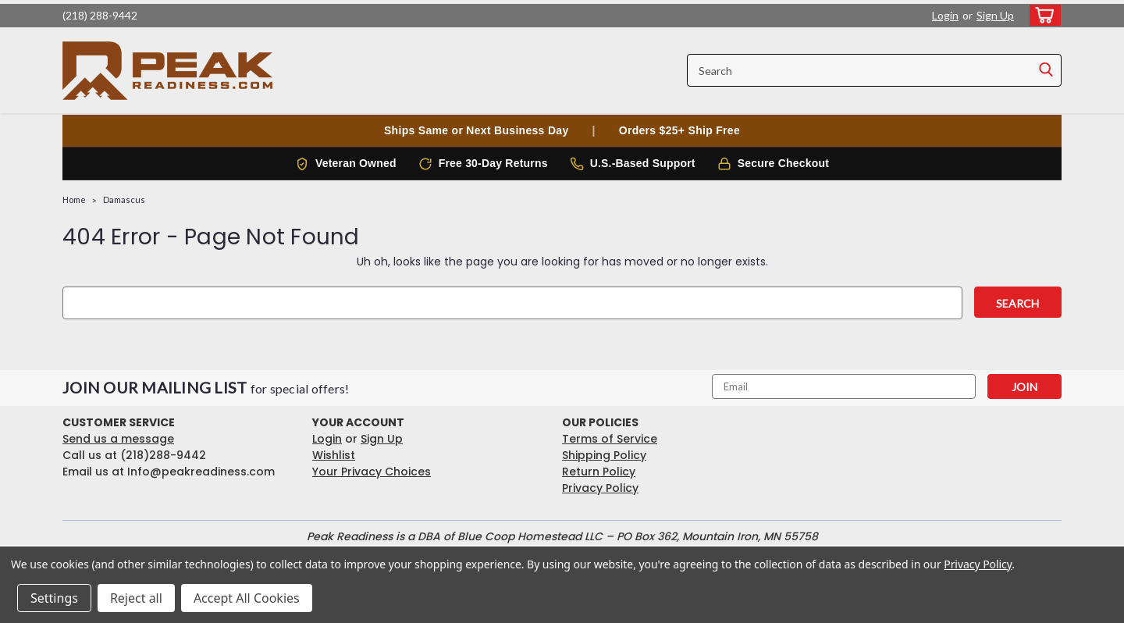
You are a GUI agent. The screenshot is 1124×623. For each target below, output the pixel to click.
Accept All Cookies (247, 598)
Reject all (136, 598)
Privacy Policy (600, 488)
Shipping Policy (604, 455)
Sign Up (995, 15)
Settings (54, 598)
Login (945, 15)
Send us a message (118, 439)
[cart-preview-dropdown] (1042, 15)
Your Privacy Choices (371, 471)
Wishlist (333, 455)
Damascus (124, 199)
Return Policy (598, 471)
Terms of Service (609, 439)
